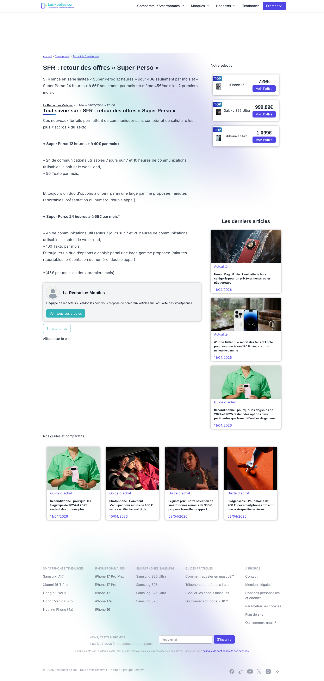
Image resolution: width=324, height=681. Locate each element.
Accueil (47, 56)
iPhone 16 (102, 609)
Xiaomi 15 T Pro (55, 585)
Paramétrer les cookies (263, 606)
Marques (200, 6)
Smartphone (62, 56)
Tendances (251, 6)
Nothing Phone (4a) (58, 609)
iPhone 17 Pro (105, 585)
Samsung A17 (53, 576)
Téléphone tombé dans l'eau (207, 585)
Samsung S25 (147, 601)
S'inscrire (224, 639)
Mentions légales (258, 585)
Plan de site (254, 614)
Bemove (138, 669)
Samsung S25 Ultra (151, 593)
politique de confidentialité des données (226, 650)
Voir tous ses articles (66, 313)
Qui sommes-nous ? (260, 623)
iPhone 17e (103, 601)
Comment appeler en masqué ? (209, 576)
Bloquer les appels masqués (207, 593)
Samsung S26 (147, 585)
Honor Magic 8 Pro (58, 601)
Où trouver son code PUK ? (206, 601)
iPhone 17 (102, 593)
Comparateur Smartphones (160, 6)
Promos (274, 6)
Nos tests (226, 6)
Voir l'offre (264, 88)
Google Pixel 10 (55, 593)
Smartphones (56, 328)
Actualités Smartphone (86, 56)
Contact (251, 576)
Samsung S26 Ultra (151, 576)
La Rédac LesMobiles (58, 105)
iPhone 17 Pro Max (109, 576)
